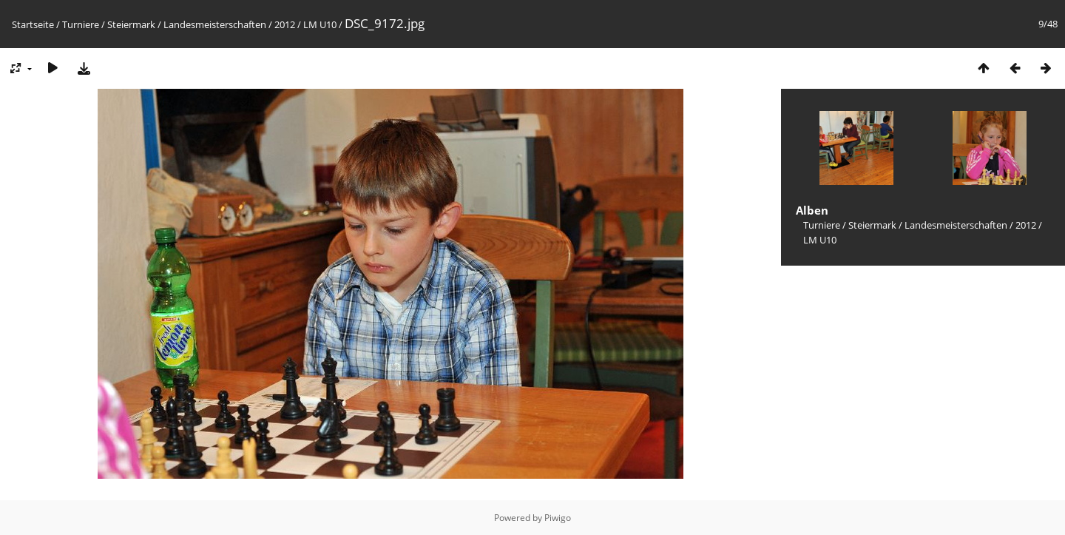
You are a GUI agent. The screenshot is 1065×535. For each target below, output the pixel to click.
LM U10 (320, 24)
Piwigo (557, 517)
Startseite (33, 24)
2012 (284, 24)
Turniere (80, 24)
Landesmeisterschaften (214, 24)
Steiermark (131, 24)
